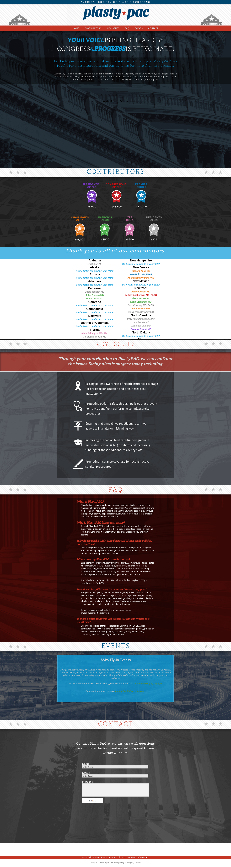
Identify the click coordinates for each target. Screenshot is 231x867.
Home (76, 28)
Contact (153, 28)
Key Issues (113, 28)
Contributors (93, 28)
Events (139, 28)
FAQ (127, 28)
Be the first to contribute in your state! (94, 271)
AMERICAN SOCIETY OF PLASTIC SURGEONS (115, 2)
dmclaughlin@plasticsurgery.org (95, 613)
